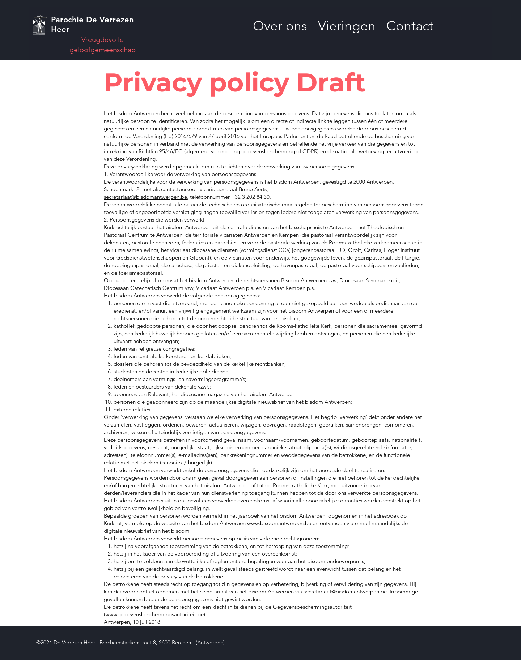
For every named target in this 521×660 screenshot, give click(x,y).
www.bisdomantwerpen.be (279, 523)
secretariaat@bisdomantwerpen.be (145, 196)
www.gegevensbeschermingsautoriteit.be (154, 614)
